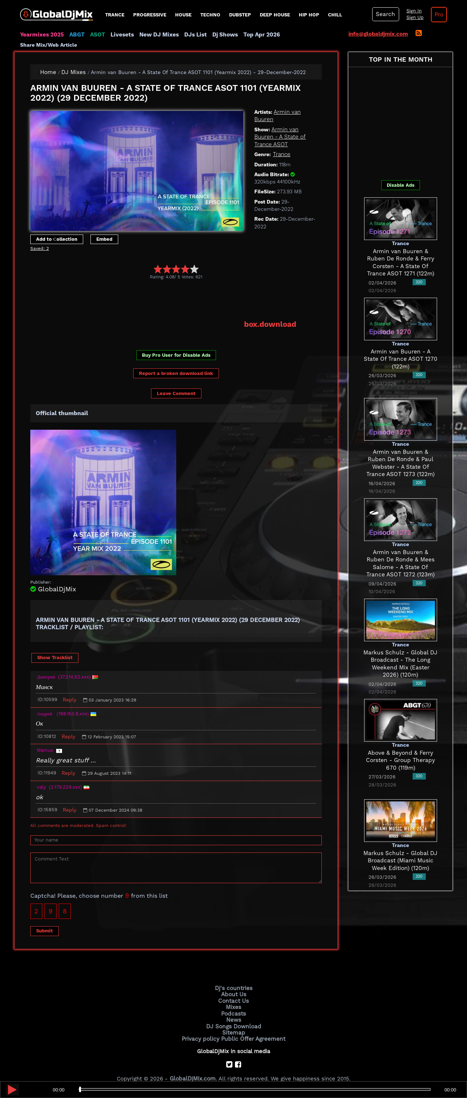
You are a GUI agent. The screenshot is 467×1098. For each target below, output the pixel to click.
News (233, 1009)
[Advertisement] (163, 290)
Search (385, 14)
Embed (104, 229)
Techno (210, 15)
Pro (437, 14)
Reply (69, 690)
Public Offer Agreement (252, 1027)
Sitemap (233, 1021)
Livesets (120, 34)
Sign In (412, 10)
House (183, 15)
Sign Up (413, 17)
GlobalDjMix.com (192, 1067)
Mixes (233, 996)
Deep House (275, 15)
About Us (233, 984)
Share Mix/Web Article (308, 35)
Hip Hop (309, 15)
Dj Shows (221, 34)
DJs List (192, 34)
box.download (270, 314)
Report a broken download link (176, 363)
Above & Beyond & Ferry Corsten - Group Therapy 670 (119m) (400, 750)
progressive (149, 15)
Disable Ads (400, 175)
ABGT (75, 34)
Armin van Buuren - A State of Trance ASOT (279, 127)
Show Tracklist (55, 647)
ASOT (96, 34)
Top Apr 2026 (257, 34)
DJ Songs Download (233, 1015)
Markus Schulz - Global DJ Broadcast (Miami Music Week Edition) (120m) (400, 851)
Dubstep (240, 15)
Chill (335, 15)
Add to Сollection (56, 229)
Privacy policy (202, 1027)
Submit (44, 921)
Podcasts (234, 1003)
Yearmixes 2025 (41, 34)
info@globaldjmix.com (378, 34)
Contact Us (233, 990)
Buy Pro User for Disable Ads (176, 345)
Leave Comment (176, 383)
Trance (114, 15)
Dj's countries (233, 978)
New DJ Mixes (156, 34)
